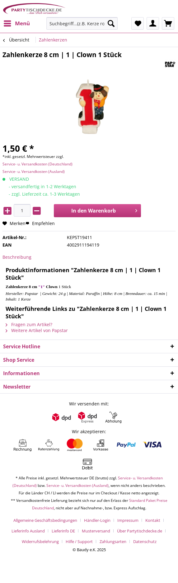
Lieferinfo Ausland (28, 531)
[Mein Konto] (153, 23)
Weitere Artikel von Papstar (37, 330)
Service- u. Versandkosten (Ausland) (33, 171)
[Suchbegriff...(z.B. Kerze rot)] (82, 23)
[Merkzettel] (137, 23)
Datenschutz (145, 541)
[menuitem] (16, 23)
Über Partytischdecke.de (139, 531)
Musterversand (96, 531)
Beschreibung (16, 257)
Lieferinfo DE (63, 531)
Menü (17, 22)
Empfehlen (40, 223)
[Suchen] (111, 23)
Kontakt (152, 520)
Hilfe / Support (79, 541)
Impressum (127, 520)
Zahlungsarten (113, 541)
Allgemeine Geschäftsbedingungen (45, 520)
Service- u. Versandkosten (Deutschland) (37, 164)
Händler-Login (97, 520)
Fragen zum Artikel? (29, 324)
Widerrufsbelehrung (40, 541)
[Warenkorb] (168, 23)
